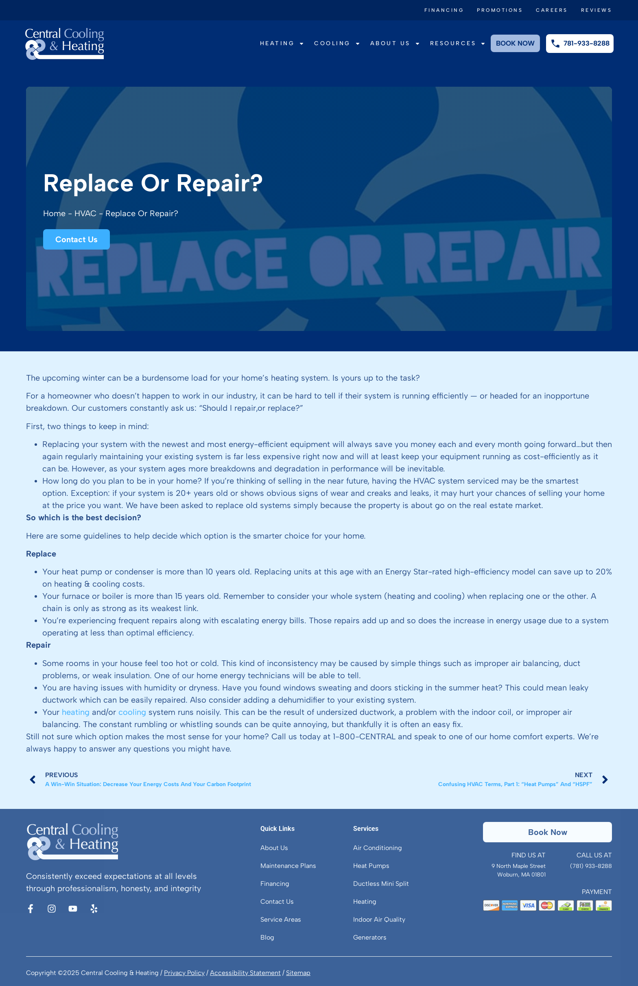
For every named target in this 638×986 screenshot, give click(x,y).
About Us (395, 43)
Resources (458, 43)
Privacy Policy (184, 973)
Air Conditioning (377, 848)
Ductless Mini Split (381, 883)
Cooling (337, 43)
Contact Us (277, 901)
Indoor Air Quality (379, 919)
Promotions (500, 10)
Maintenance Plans (288, 866)
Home (54, 213)
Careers (552, 10)
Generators (370, 937)
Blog (267, 937)
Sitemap (298, 973)
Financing (444, 10)
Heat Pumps (371, 866)
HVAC (85, 213)
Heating (282, 43)
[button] (547, 832)
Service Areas (280, 919)
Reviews (596, 10)
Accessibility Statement (245, 973)
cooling (132, 712)
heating (76, 712)
